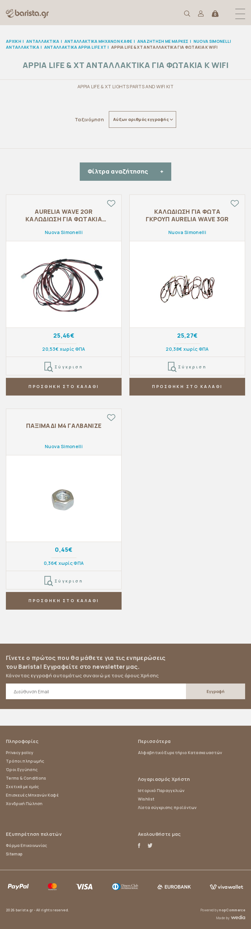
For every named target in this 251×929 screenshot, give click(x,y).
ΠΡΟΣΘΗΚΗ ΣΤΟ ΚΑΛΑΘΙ (63, 386)
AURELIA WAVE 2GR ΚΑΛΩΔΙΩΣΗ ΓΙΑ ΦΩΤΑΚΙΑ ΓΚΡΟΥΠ (63, 215)
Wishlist (146, 799)
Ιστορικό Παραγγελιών (161, 790)
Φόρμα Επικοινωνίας (26, 845)
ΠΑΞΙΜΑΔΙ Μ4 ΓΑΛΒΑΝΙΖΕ (64, 426)
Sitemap (14, 854)
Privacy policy (19, 752)
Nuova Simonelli (64, 232)
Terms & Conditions (26, 778)
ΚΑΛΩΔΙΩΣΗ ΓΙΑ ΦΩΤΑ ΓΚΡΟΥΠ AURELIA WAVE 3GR (187, 215)
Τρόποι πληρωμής (25, 761)
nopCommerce (232, 910)
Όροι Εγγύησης (22, 769)
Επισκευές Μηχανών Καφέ (32, 795)
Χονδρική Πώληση (24, 803)
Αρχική (13, 41)
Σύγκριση (63, 367)
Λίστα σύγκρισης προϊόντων (167, 807)
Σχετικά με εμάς (22, 786)
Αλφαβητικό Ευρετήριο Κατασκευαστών (180, 752)
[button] (240, 13)
